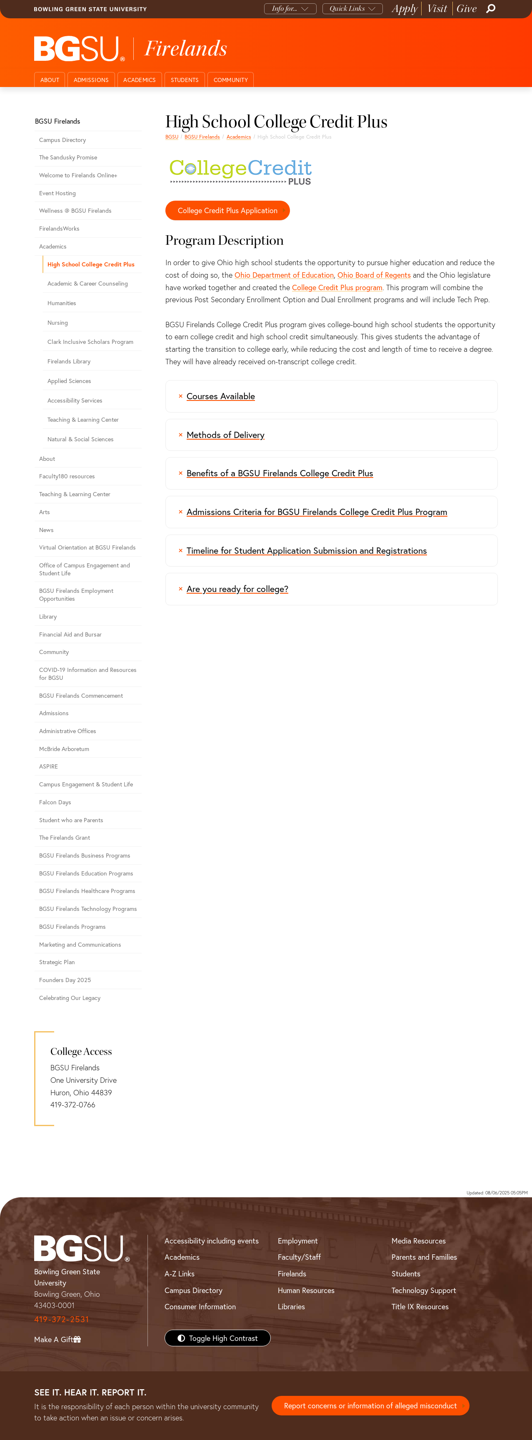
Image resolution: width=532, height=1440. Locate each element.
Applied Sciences (69, 381)
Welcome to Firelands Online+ (78, 175)
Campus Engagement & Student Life (86, 784)
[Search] (490, 9)
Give (466, 8)
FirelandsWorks (59, 228)
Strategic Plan (57, 962)
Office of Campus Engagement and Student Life (84, 569)
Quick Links (347, 8)
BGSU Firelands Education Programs (86, 873)
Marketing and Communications (80, 944)
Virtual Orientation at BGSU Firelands (87, 547)
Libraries (291, 1306)
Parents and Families (424, 1257)
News (46, 530)
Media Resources (419, 1241)
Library (48, 616)
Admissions (91, 80)
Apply (405, 8)
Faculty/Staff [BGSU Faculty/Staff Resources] (299, 1257)
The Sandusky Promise (68, 157)
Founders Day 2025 (65, 980)
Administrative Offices (67, 731)
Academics (139, 80)
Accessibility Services (74, 400)
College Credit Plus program (337, 287)
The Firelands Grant (64, 837)
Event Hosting (57, 193)
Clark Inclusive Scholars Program (90, 342)
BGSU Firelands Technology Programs (88, 909)
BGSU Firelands (202, 136)
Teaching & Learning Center (83, 419)
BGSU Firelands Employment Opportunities (76, 594)
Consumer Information (200, 1306)
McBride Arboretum (64, 749)
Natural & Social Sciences (80, 439)
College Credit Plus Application (228, 210)
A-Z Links (180, 1273)
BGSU (171, 136)
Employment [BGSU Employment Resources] (298, 1241)
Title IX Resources (420, 1306)
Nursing (57, 322)
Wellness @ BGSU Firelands (75, 210)
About (49, 80)
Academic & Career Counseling (87, 283)
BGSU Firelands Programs (72, 926)
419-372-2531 (61, 1319)
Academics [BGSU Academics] (182, 1257)
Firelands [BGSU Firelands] (292, 1273)
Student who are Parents (71, 820)
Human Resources (306, 1290)
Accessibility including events (212, 1241)
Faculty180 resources (67, 476)
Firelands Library (68, 361)
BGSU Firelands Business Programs (84, 855)
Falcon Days (55, 802)
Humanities (61, 303)
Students (185, 80)
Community (231, 80)
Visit (437, 8)
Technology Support (424, 1290)
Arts (44, 512)
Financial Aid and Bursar (70, 634)
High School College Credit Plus (91, 264)
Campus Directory (62, 140)
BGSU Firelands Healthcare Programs (87, 891)
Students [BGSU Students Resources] (406, 1273)
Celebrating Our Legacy (69, 998)
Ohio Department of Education (284, 275)
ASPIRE (48, 766)
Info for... (284, 8)
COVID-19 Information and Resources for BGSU (88, 673)
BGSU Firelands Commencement (81, 695)
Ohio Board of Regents (374, 275)
